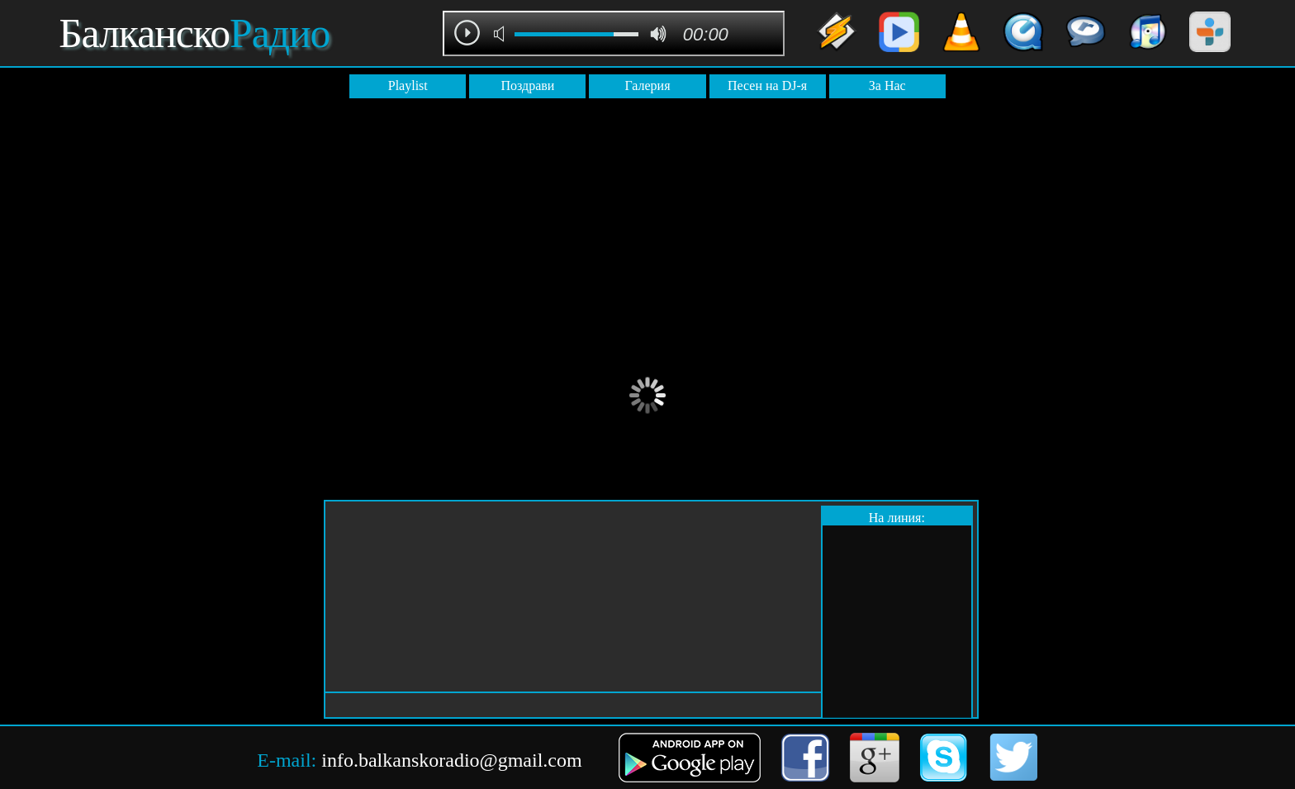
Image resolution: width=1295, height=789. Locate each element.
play (467, 32)
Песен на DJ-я (767, 85)
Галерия (647, 85)
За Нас (887, 85)
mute (501, 34)
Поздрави (527, 85)
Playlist (408, 85)
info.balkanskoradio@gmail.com (451, 760)
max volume (658, 34)
